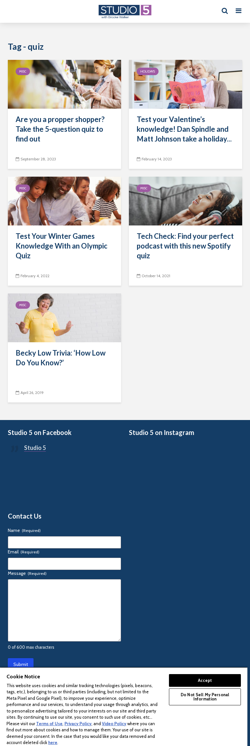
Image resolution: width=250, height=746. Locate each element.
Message (27, 573)
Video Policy (114, 723)
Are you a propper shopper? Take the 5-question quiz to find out (60, 129)
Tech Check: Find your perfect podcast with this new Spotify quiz (185, 246)
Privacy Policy (77, 723)
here (52, 742)
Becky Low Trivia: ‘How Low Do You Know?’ (60, 357)
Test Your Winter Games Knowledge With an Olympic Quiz (61, 246)
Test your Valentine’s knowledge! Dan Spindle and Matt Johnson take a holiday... (184, 129)
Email (23, 552)
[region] (123, 706)
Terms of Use (49, 723)
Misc (22, 71)
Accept (205, 680)
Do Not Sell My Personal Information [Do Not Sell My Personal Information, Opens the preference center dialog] (205, 696)
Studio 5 (35, 447)
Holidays (147, 71)
